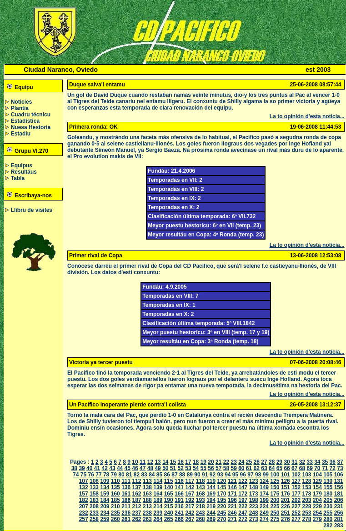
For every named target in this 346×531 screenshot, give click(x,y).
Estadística (25, 121)
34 (317, 462)
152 (296, 487)
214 (157, 506)
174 (264, 494)
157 (83, 494)
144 (211, 487)
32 (302, 462)
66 (287, 468)
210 (115, 506)
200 (274, 500)
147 (242, 487)
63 (264, 468)
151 (285, 487)
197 (242, 500)
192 (189, 500)
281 (338, 519)
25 (249, 462)
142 (189, 487)
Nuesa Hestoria (30, 127)
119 (211, 481)
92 (213, 474)
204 (317, 500)
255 (327, 513)
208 (94, 506)
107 (83, 481)
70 (317, 468)
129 (317, 481)
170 (221, 494)
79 (114, 474)
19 (203, 462)
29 (279, 462)
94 (228, 474)
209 (104, 506)
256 (338, 513)
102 (296, 474)
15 (173, 462)
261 (125, 519)
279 (317, 519)
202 (296, 500)
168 (200, 494)
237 (136, 513)
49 (157, 468)
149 (264, 487)
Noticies (21, 102)
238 (147, 513)
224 (264, 506)
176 (285, 494)
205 (327, 500)
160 (115, 494)
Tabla (18, 178)
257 (83, 519)
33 (309, 462)
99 (266, 474)
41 (97, 468)
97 (250, 474)
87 (174, 474)
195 (221, 500)
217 (189, 506)
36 (333, 462)
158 (94, 494)
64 (272, 468)
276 (285, 519)
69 (309, 468)
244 (211, 513)
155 (327, 487)
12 (150, 462)
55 (203, 468)
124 (264, 481)
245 (221, 513)
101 (285, 474)
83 (144, 474)
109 (104, 481)
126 (285, 481)
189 (157, 500)
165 (168, 494)
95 (235, 474)
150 (274, 487)
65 (279, 468)
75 (83, 474)
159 (104, 494)
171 (232, 494)
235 (115, 513)
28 (272, 462)
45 (127, 468)
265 (168, 519)
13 (157, 462)
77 (98, 474)
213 (147, 506)
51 (173, 468)
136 (125, 487)
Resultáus (24, 172)
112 (136, 481)
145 (221, 487)
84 (152, 474)
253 (306, 513)
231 (338, 506)
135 (115, 487)
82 (137, 474)
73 (340, 468)
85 (159, 474)
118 (200, 481)
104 (317, 474)
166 (179, 494)
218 (200, 506)
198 (253, 500)
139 (157, 487)
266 (179, 519)
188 (147, 500)
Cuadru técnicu (30, 114)
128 (306, 481)
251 (285, 513)
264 (157, 519)
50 (165, 468)
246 (232, 513)
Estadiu (20, 133)
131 (338, 481)
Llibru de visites (31, 210)
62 (257, 468)
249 (264, 513)
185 (115, 500)
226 (285, 506)
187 (136, 500)
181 (338, 494)
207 (83, 506)
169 (211, 494)
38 (74, 468)
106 (338, 474)
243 (200, 513)
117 (189, 481)
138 (147, 487)
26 (257, 462)
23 (233, 462)
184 (104, 500)
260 (115, 519)
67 (294, 468)
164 (157, 494)
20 (211, 462)
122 (242, 481)
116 (179, 481)
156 (338, 487)
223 (253, 506)
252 (296, 513)
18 (196, 462)
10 (135, 462)
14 (165, 462)
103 (306, 474)
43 (112, 468)
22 (226, 462)
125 (274, 481)
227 (296, 506)
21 (218, 462)
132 (83, 487)
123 (253, 481)
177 (296, 494)
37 (340, 462)
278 (306, 519)
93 (220, 474)
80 (121, 474)
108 (94, 481)
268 (200, 519)
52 (181, 468)
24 (241, 462)
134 (104, 487)
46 (135, 468)
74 (76, 474)
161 (125, 494)
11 (142, 462)
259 (104, 519)
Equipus (21, 165)
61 (249, 468)
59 (233, 468)
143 (200, 487)
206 (338, 500)
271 (232, 519)
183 (94, 500)
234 (104, 513)
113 (147, 481)
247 (242, 513)
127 (296, 481)
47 (142, 468)
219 (211, 506)
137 (136, 487)
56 (211, 468)
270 (221, 519)
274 (264, 519)
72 (333, 468)
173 (253, 494)
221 (232, 506)
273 (253, 519)
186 (125, 500)
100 (274, 474)
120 (221, 481)
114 (157, 481)
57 (218, 468)
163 (147, 494)
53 (188, 468)
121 (232, 481)
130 (327, 481)
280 (327, 519)
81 (129, 474)
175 (274, 494)
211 (125, 506)
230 (327, 506)
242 (189, 513)
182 (83, 500)
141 (179, 487)
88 (182, 474)
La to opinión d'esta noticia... (307, 116)
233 (94, 513)
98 (258, 474)
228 (306, 506)
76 (91, 474)
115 (168, 481)
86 (167, 474)
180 (327, 494)
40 (89, 468)
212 (136, 506)
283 (338, 525)
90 (197, 474)
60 (241, 468)
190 (168, 500)
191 (179, 500)
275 (274, 519)
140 (168, 487)
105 (327, 474)
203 (306, 500)
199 (264, 500)
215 (168, 506)
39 (82, 468)
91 (205, 474)
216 (179, 506)
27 (264, 462)
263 (147, 519)
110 (115, 481)
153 (306, 487)
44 (120, 468)
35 (325, 462)
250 (274, 513)
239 (157, 513)
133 (94, 487)
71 (325, 468)
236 (125, 513)
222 (242, 506)
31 (294, 462)
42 (105, 468)
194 (211, 500)
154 (317, 487)
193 (200, 500)
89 (190, 474)
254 (317, 513)
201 (285, 500)
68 (302, 468)
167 (189, 494)
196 (232, 500)
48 (150, 468)
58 (226, 468)
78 (106, 474)
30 (287, 462)
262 (136, 519)
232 (83, 513)
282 (327, 525)
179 (317, 494)
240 (168, 513)
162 (136, 494)
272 (242, 519)
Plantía (20, 108)
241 (179, 513)
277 (296, 519)
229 (317, 506)
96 (243, 474)
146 (232, 487)
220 (221, 506)
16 (181, 462)
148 (253, 487)
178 (306, 494)
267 (189, 519)
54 (196, 468)
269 (211, 519)
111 (125, 481)
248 (253, 513)
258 (94, 519)
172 (242, 494)
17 (188, 462)
